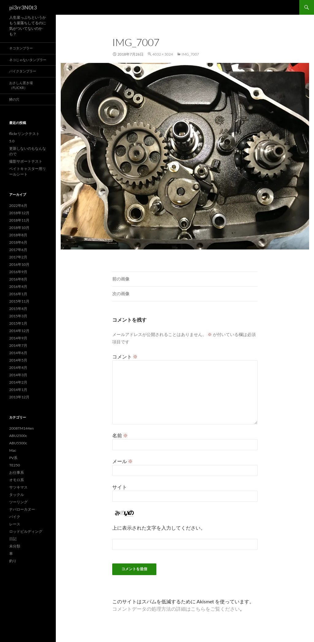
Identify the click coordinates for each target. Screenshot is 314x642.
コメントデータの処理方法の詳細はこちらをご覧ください (176, 609)
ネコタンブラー (21, 48)
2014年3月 (18, 375)
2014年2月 (18, 382)
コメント (125, 356)
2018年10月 (19, 227)
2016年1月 (18, 294)
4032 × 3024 (162, 54)
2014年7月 (18, 345)
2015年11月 (19, 301)
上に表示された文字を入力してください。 (158, 528)
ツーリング (18, 502)
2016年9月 (18, 271)
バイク (14, 516)
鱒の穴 (14, 99)
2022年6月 (18, 205)
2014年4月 (18, 367)
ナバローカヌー (22, 509)
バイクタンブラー (22, 71)
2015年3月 (18, 316)
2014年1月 (18, 389)
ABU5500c (18, 443)
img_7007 (190, 54)
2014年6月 (18, 352)
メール (122, 461)
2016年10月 (19, 264)
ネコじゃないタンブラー (27, 60)
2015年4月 (18, 308)
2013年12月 (19, 397)
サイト (119, 487)
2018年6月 (18, 242)
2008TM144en (21, 428)
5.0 (11, 141)
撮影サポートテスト (25, 161)
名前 (120, 435)
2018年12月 (19, 213)
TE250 (14, 465)
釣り (13, 561)
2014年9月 (18, 338)
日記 (13, 538)
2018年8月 (18, 235)
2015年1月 (18, 323)
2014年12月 (19, 330)
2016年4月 (18, 286)
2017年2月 (18, 257)
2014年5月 (18, 360)
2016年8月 (18, 279)
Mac (12, 450)
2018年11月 (19, 220)
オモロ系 (16, 480)
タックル (16, 494)
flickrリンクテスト (24, 133)
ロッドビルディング (25, 531)
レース (14, 524)
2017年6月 (18, 249)
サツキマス (18, 487)
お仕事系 (16, 472)
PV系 (13, 457)
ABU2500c (18, 435)
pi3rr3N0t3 (23, 7)
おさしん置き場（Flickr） (21, 85)
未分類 (14, 546)
